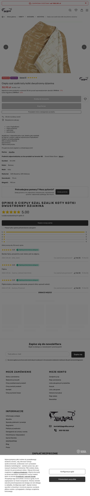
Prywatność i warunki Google (26, 476)
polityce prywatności (20, 472)
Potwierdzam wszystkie (67, 479)
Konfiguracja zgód (67, 472)
